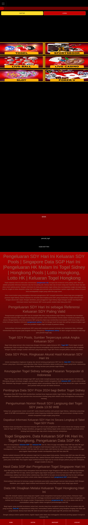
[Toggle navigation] (3, 3)
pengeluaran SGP (61, 477)
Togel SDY (65, 345)
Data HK (16, 508)
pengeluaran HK (57, 500)
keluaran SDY (66, 381)
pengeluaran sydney (34, 322)
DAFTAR (22, 13)
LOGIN (65, 13)
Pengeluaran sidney (52, 330)
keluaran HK (37, 445)
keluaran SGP (24, 445)
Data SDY (67, 362)
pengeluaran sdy (43, 282)
